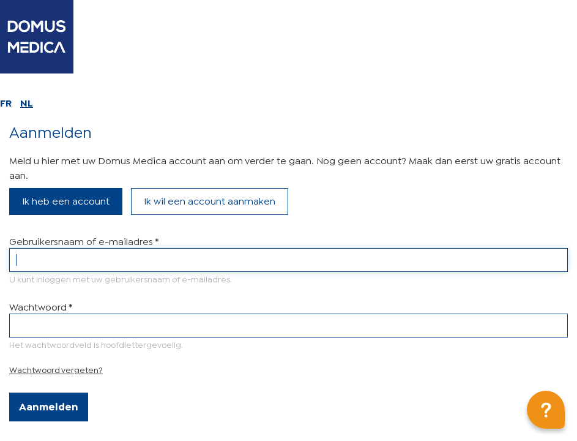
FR (6, 102)
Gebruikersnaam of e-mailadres (83, 240)
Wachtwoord (40, 306)
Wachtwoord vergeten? (56, 369)
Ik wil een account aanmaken (209, 200)
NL (26, 102)
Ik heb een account (66, 200)
